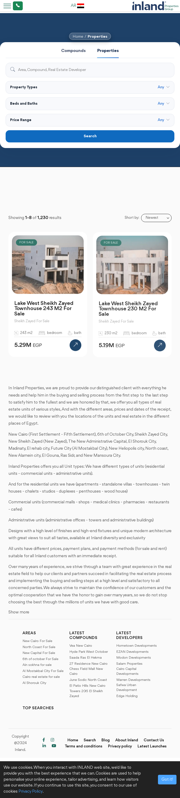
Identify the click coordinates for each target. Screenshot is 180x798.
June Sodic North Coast (88, 680)
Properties (97, 37)
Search (90, 136)
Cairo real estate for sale (41, 677)
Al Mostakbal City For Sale (43, 671)
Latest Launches (152, 746)
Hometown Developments (136, 646)
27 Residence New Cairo (88, 664)
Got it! (167, 779)
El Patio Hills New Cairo (87, 686)
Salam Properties (129, 664)
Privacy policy (120, 746)
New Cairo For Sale (37, 641)
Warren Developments (133, 680)
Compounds (73, 50)
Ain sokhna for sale (37, 665)
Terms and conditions (83, 746)
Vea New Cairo (80, 646)
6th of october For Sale (40, 659)
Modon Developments (133, 658)
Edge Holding (127, 696)
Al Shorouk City (34, 683)
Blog (105, 740)
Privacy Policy (31, 791)
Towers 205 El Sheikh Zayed (86, 694)
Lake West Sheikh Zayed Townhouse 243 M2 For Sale (43, 311)
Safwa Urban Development (126, 687)
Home (78, 37)
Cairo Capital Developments (127, 671)
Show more (18, 612)
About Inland (126, 740)
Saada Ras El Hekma (85, 658)
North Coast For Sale (38, 647)
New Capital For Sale (38, 653)
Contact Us (154, 740)
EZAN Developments (132, 652)
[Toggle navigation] (6, 6)
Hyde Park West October (88, 652)
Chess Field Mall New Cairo (86, 671)
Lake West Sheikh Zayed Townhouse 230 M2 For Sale (128, 313)
